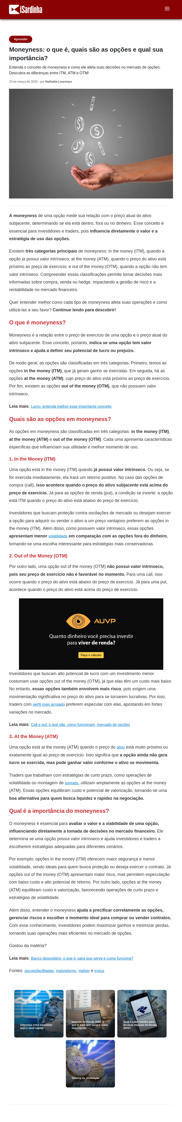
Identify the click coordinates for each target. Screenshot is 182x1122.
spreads (71, 783)
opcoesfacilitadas (39, 970)
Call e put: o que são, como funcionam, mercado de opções (80, 724)
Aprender (20, 39)
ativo (121, 747)
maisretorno (66, 970)
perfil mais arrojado (49, 704)
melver (84, 970)
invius (99, 970)
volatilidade (57, 536)
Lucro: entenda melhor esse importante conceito (71, 406)
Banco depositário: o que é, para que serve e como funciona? (82, 958)
